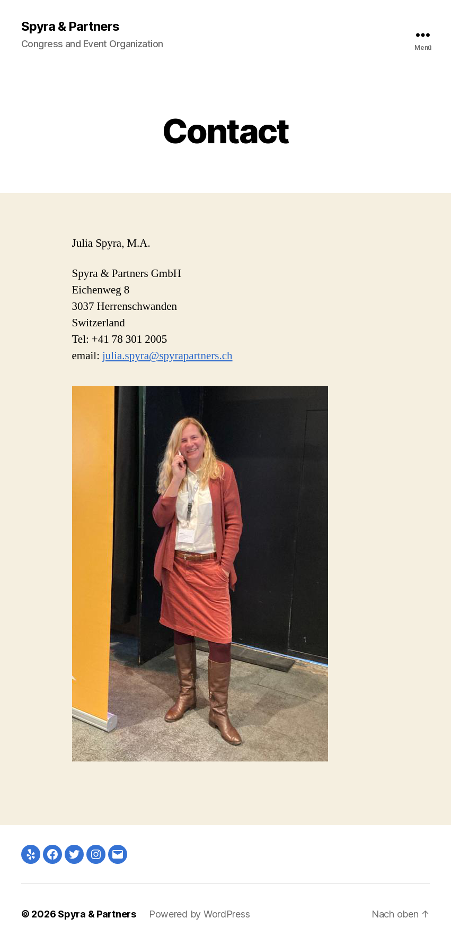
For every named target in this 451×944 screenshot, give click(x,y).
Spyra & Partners (70, 26)
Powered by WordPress (199, 914)
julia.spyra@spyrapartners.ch (167, 356)
